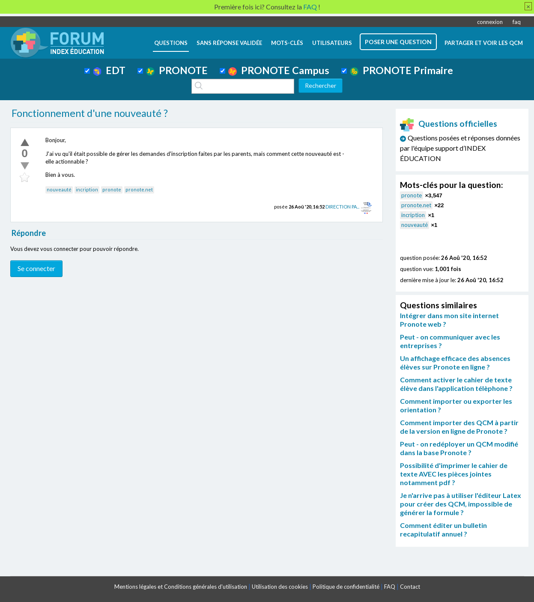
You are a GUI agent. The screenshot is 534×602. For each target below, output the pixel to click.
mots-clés (287, 42)
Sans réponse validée (229, 42)
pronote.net (139, 189)
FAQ (389, 586)
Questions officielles (449, 123)
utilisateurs (332, 42)
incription (87, 189)
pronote (111, 189)
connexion (490, 21)
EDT (109, 70)
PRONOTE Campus (278, 70)
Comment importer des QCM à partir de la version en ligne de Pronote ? (459, 426)
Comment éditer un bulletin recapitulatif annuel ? (443, 529)
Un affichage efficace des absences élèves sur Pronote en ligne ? (455, 362)
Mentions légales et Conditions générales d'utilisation (180, 586)
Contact (410, 586)
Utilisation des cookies (280, 586)
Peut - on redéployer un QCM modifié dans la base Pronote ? (459, 448)
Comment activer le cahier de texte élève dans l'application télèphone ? (456, 384)
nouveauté (59, 189)
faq (517, 21)
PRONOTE (177, 70)
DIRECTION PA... (342, 206)
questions (171, 42)
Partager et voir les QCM (484, 42)
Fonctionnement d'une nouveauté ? (90, 113)
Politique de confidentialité (346, 586)
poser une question (398, 41)
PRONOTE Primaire (401, 70)
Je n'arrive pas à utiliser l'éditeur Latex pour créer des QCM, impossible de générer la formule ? (460, 503)
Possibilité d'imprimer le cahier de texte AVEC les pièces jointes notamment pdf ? (453, 473)
